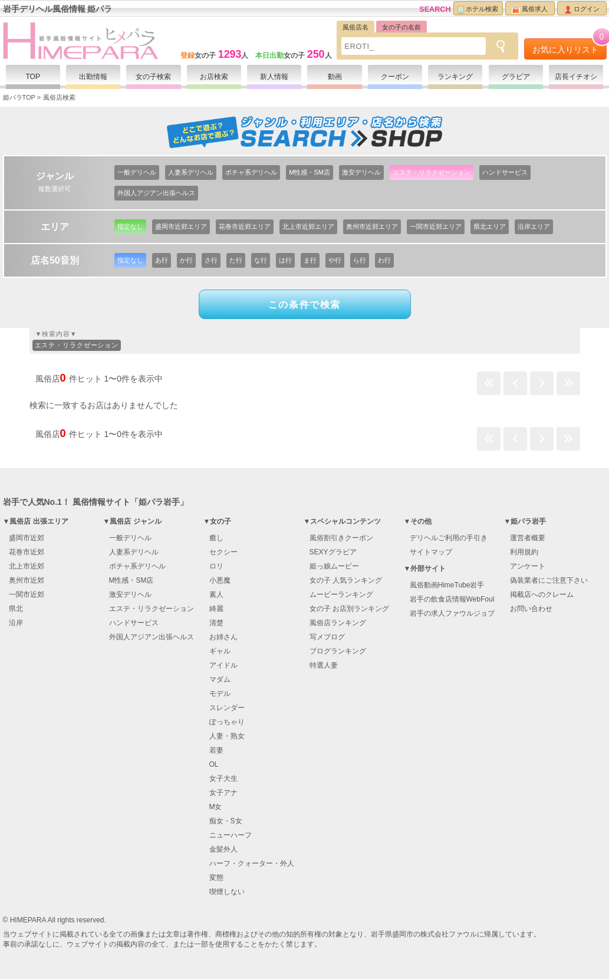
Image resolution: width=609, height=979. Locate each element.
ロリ (216, 566)
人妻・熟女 (227, 736)
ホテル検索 (477, 9)
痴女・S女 (225, 821)
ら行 (359, 260)
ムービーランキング (341, 594)
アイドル (223, 665)
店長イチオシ (576, 77)
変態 (216, 877)
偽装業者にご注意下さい (549, 580)
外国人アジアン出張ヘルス (156, 192)
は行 (285, 260)
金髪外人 (223, 849)
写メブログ (327, 637)
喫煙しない (227, 892)
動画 (335, 77)
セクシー (223, 552)
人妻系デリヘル (190, 172)
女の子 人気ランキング (346, 580)
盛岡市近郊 (26, 538)
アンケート (527, 566)
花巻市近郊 (26, 552)
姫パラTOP (19, 97)
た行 (235, 260)
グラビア (516, 77)
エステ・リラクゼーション (431, 172)
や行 (334, 260)
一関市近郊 (26, 594)
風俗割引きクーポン (341, 538)
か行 (186, 260)
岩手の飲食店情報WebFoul (452, 599)
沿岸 (16, 623)
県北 (16, 609)
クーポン (395, 77)
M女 (215, 807)
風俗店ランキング (338, 623)
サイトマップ (431, 552)
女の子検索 (153, 77)
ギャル (220, 651)
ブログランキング (338, 651)
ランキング (455, 77)
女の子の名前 (401, 27)
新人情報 (274, 77)
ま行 (310, 260)
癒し (216, 538)
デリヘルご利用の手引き (449, 538)
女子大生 (223, 778)
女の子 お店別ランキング (349, 609)
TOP (32, 77)
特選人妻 (324, 665)
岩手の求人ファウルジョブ (452, 613)
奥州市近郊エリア (372, 226)
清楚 (216, 623)
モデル (220, 693)
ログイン (582, 9)
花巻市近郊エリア (245, 226)
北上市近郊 (26, 566)
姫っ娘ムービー (334, 566)
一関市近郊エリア (436, 226)
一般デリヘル (136, 172)
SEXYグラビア (333, 552)
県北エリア (489, 226)
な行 (260, 260)
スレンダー (227, 708)
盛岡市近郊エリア (181, 226)
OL (214, 764)
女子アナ (223, 793)
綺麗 (216, 609)
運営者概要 (527, 538)
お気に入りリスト (569, 46)
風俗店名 (355, 27)
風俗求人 (530, 9)
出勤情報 (93, 77)
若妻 (216, 750)
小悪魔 (220, 580)
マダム (220, 679)
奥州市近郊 (26, 580)
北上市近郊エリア (308, 226)
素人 (216, 594)
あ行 (161, 260)
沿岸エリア (534, 226)
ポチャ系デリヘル (251, 172)
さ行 (211, 260)
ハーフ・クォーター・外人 (251, 863)
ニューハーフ (230, 835)
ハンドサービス (505, 172)
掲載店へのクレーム (542, 594)
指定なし (130, 226)
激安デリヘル (361, 172)
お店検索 (214, 77)
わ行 (384, 260)
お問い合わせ (531, 609)
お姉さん (223, 637)
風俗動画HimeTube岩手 (447, 585)
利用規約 (524, 552)
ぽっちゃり (227, 722)
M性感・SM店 (309, 172)
